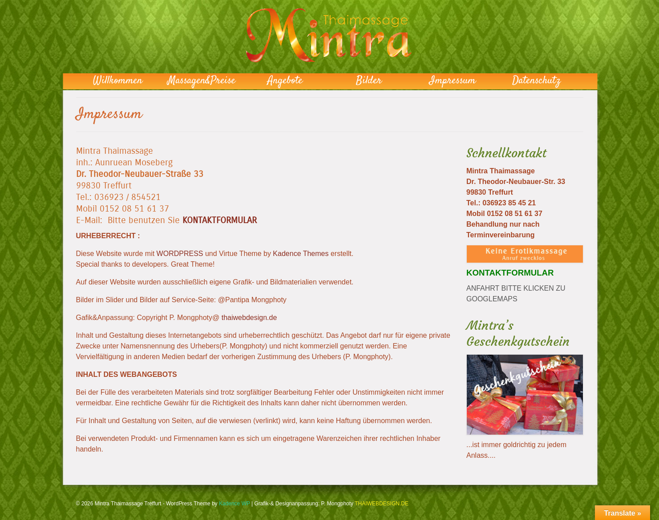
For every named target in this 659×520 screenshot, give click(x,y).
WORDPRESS (180, 253)
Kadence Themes (300, 253)
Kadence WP (234, 503)
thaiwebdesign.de (249, 317)
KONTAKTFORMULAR (219, 220)
